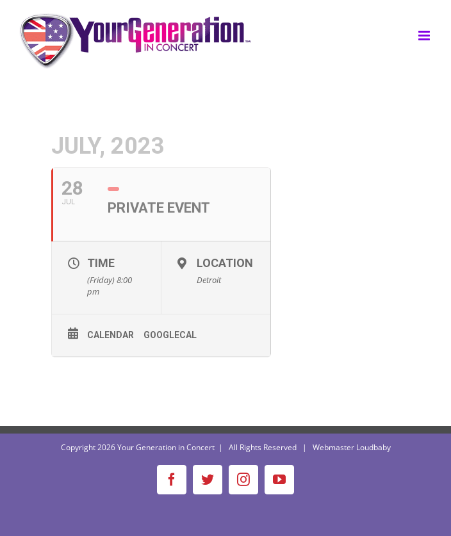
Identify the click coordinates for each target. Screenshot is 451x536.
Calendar (110, 335)
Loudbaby (373, 447)
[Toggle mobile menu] (425, 35)
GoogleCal (170, 335)
